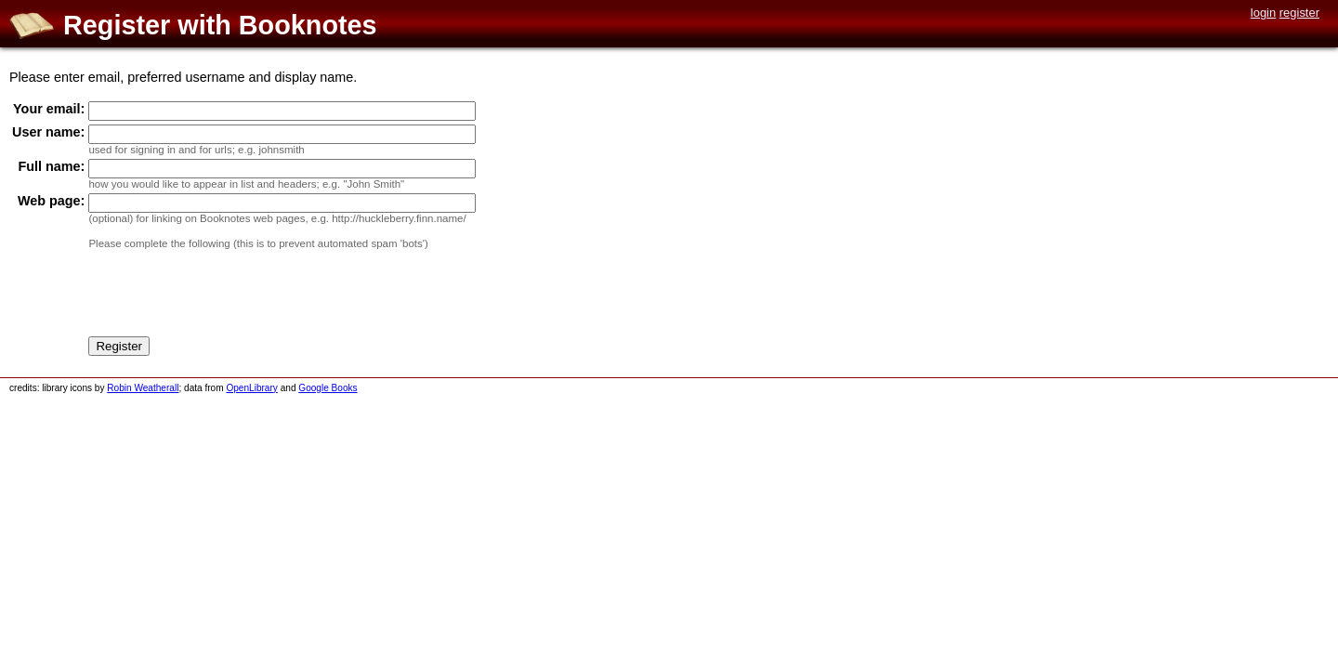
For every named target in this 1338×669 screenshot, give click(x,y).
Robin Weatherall (142, 388)
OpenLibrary (251, 388)
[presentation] (229, 296)
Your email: (49, 108)
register (1299, 13)
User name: (48, 132)
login (1263, 13)
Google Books (327, 388)
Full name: (51, 166)
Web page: (51, 200)
